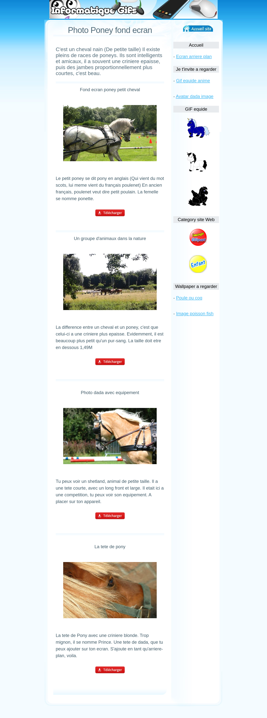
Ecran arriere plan (194, 56)
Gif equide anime (193, 80)
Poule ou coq (189, 297)
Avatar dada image (194, 96)
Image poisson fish (195, 313)
